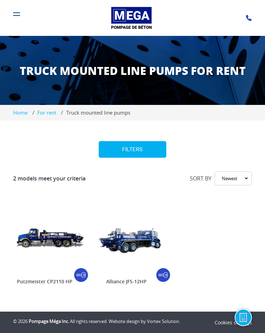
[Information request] (243, 317)
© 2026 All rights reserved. (60, 321)
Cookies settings (233, 322)
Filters (132, 149)
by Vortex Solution (160, 321)
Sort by (201, 178)
